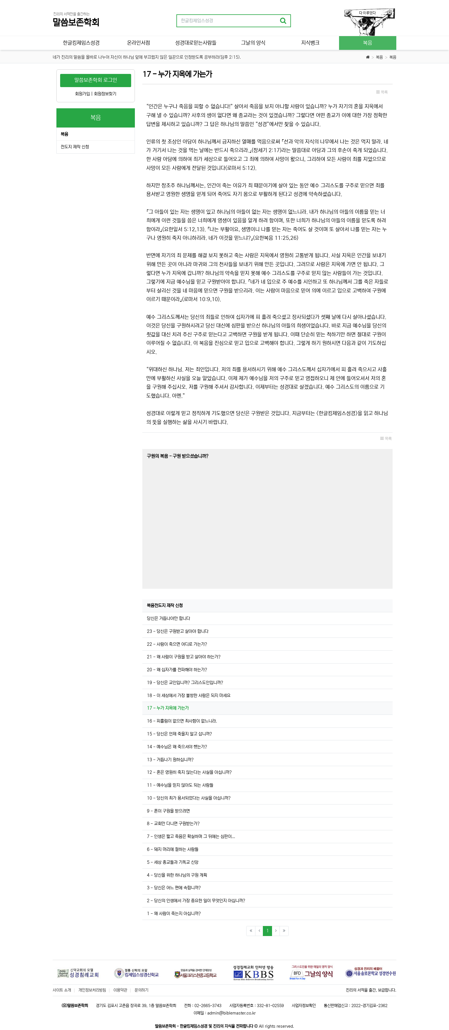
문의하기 (141, 990)
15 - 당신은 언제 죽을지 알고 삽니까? (179, 733)
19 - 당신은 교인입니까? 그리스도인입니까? (185, 682)
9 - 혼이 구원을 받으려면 (168, 811)
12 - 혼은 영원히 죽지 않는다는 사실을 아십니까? (189, 772)
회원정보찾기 (105, 93)
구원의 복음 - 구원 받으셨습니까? (177, 456)
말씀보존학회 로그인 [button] (95, 80)
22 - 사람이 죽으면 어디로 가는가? (177, 644)
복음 (379, 57)
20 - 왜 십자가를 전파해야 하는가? (177, 669)
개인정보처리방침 (92, 990)
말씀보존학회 (76, 23)
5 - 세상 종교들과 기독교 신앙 (172, 862)
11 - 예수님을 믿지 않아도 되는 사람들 (180, 785)
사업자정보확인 (304, 1005)
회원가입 (82, 93)
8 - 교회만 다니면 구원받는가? (173, 823)
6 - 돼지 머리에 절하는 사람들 (172, 849)
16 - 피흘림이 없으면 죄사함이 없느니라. (182, 721)
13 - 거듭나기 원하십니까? (170, 759)
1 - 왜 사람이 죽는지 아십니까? (174, 913)
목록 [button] (382, 92)
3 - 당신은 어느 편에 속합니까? (174, 887)
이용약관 (120, 990)
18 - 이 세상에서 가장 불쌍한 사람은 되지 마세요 (189, 695)
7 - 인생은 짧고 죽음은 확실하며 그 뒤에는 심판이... (191, 836)
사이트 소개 (62, 990)
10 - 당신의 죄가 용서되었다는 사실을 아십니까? (189, 798)
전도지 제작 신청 (75, 146)
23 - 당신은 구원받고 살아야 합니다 (177, 631)
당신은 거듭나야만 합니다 (168, 618)
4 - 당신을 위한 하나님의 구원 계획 (177, 875)
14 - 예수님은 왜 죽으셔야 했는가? (177, 746)
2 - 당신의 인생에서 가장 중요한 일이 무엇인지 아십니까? (196, 900)
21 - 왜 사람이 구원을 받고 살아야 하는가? (183, 656)
